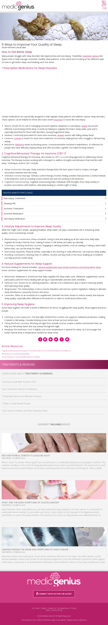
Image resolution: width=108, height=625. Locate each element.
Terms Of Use (57, 610)
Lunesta (17, 138)
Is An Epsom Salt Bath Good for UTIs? (19, 381)
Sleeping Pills (10, 203)
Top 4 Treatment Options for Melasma (19, 389)
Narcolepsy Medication (14, 218)
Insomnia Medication (13, 213)
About (43, 608)
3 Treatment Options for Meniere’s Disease (21, 396)
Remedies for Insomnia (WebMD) (15, 353)
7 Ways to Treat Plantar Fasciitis (16, 403)
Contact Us (52, 608)
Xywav (84, 126)
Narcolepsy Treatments (15, 198)
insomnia (58, 119)
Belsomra (19, 144)
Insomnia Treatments (14, 208)
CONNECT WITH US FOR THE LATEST (54, 594)
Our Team (36, 608)
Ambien (60, 135)
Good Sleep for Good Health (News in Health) (21, 357)
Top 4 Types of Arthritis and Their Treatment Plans (25, 410)
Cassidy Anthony (8, 48)
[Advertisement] (54, 92)
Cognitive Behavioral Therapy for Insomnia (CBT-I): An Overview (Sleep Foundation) (36, 350)
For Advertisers (63, 608)
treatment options (90, 56)
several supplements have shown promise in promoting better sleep (69, 267)
